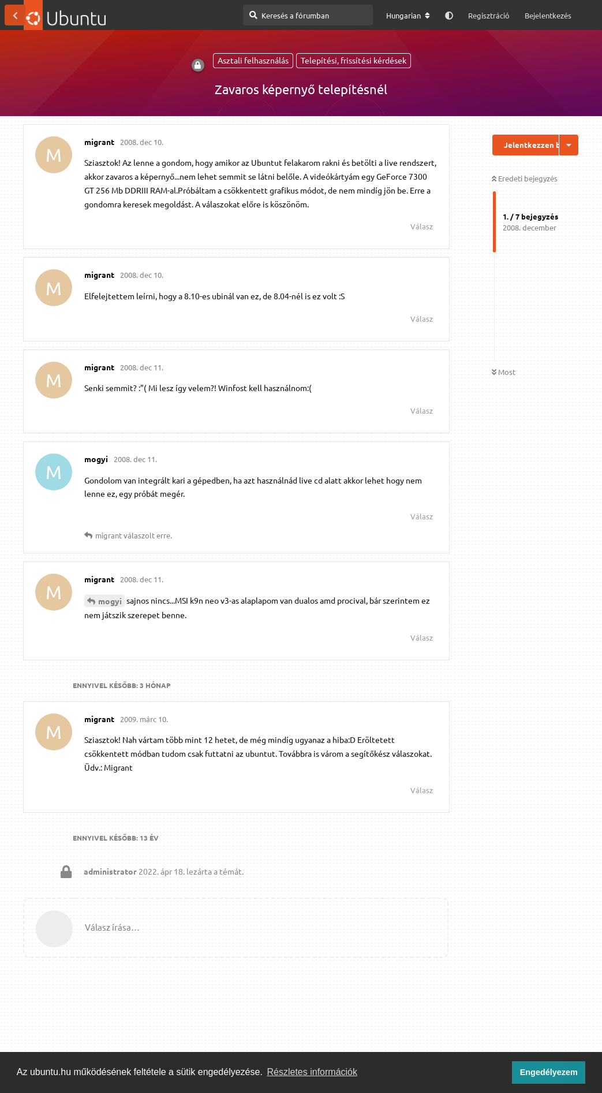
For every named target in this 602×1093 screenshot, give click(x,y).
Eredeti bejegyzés (525, 178)
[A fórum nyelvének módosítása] (408, 15)
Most (503, 372)
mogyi (110, 601)
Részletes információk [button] (312, 1072)
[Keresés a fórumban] (308, 15)
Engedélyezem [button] (549, 1072)
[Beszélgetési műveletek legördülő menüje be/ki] (568, 145)
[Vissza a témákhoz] (15, 15)
